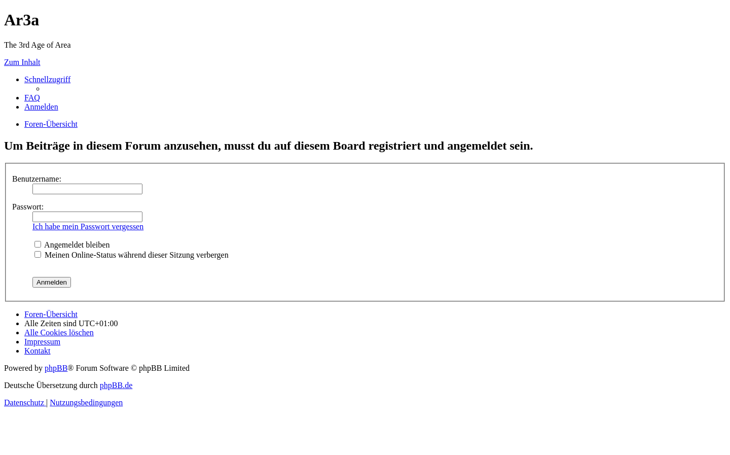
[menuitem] (32, 97)
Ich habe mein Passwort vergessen (87, 226)
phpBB (56, 368)
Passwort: (28, 206)
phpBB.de (116, 385)
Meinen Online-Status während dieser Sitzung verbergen (131, 255)
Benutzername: (36, 178)
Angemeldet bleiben (72, 244)
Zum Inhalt (22, 62)
